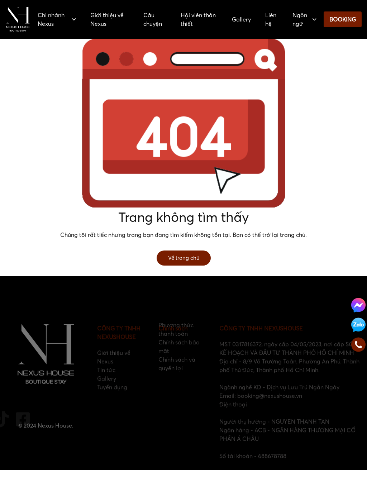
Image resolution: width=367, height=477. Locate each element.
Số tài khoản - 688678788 (252, 463)
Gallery (241, 19)
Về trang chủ (183, 257)
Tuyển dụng (112, 394)
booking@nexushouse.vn (269, 402)
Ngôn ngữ (304, 19)
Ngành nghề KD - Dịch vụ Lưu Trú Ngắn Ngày (279, 394)
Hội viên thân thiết (198, 19)
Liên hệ (270, 19)
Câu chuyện (152, 19)
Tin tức (106, 377)
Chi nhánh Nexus (57, 19)
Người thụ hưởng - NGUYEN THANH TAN (274, 428)
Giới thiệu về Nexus (107, 19)
